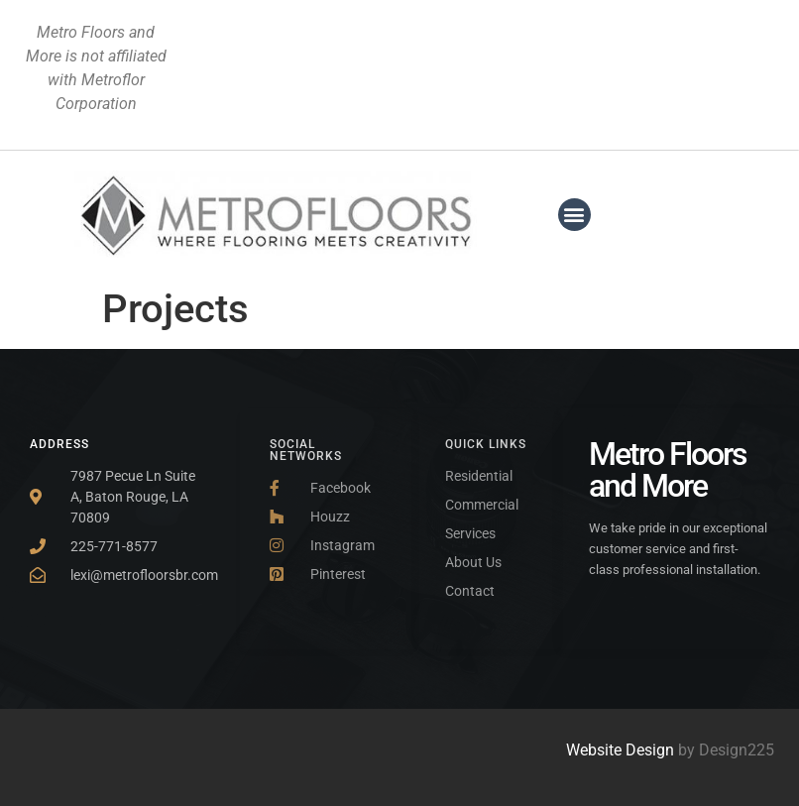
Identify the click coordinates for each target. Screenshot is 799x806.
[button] (574, 214)
